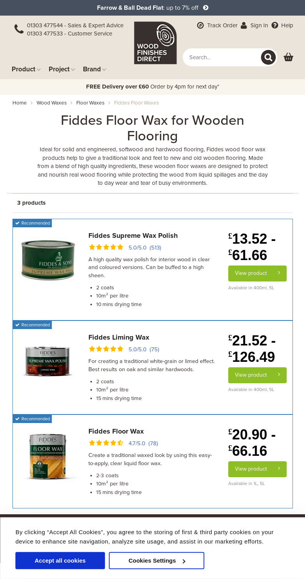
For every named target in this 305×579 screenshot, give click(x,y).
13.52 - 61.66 (252, 247)
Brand (94, 69)
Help (281, 25)
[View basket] (288, 57)
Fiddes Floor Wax (116, 431)
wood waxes (52, 103)
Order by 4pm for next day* (152, 86)
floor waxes (90, 103)
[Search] (268, 57)
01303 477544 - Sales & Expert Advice (75, 25)
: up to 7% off (152, 8)
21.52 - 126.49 (252, 349)
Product (26, 69)
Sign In (253, 25)
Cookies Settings (157, 560)
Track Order (217, 25)
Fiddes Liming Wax (118, 337)
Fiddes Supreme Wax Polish (133, 235)
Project (62, 69)
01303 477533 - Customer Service (69, 33)
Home (19, 103)
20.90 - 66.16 (252, 443)
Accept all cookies (60, 560)
